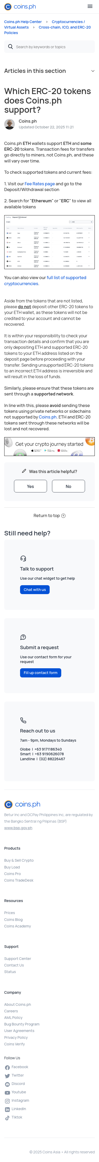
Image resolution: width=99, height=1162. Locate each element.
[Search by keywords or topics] (49, 46)
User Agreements (19, 1030)
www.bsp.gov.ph (18, 827)
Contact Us (14, 965)
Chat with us (35, 589)
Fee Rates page (40, 184)
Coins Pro (12, 873)
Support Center (17, 958)
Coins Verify (14, 1043)
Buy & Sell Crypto (19, 860)
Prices (9, 912)
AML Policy (13, 1017)
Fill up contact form (41, 672)
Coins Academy (17, 926)
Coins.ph (47, 417)
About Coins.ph (17, 1004)
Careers (11, 1010)
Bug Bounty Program (22, 1024)
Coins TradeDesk (18, 880)
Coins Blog (13, 919)
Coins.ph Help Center (23, 21)
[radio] (30, 486)
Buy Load (12, 867)
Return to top (49, 515)
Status (10, 971)
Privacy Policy (16, 1037)
